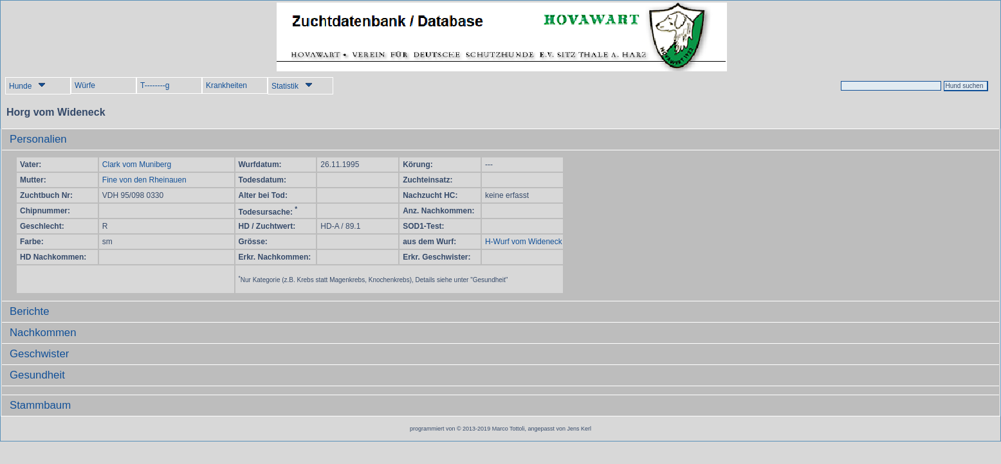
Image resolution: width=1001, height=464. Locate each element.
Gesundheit (37, 375)
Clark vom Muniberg (136, 164)
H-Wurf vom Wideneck (523, 241)
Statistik (292, 86)
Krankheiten (226, 85)
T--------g (154, 85)
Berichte (30, 311)
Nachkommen (43, 332)
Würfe (85, 85)
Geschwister (39, 354)
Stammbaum (40, 405)
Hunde (27, 86)
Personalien (38, 139)
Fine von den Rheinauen (144, 179)
